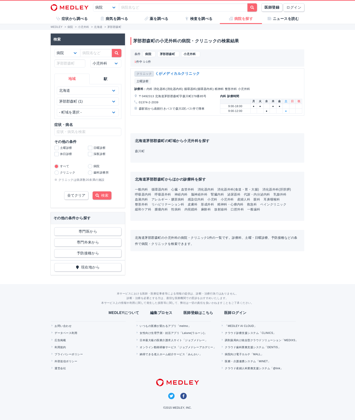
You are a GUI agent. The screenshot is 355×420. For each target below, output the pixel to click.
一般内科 (141, 189)
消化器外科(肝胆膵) (276, 189)
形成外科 (207, 204)
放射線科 (220, 209)
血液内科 (141, 199)
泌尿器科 (233, 194)
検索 (102, 195)
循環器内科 (159, 189)
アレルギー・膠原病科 (167, 199)
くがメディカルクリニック (177, 73)
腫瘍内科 (161, 209)
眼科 (257, 199)
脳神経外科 (199, 194)
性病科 (176, 209)
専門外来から (88, 242)
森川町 (140, 151)
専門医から (88, 231)
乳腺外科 (280, 194)
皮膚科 (192, 204)
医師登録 (271, 7)
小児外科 (227, 199)
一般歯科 (253, 209)
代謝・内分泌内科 (257, 194)
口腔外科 (237, 209)
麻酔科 (206, 209)
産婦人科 (243, 199)
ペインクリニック (273, 204)
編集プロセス (161, 313)
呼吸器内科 (143, 194)
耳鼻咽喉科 (272, 199)
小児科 (212, 199)
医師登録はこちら (198, 313)
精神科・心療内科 (230, 204)
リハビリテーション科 (167, 204)
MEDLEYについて (123, 313)
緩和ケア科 (143, 209)
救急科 (252, 204)
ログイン (293, 7)
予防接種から (88, 253)
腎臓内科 (217, 194)
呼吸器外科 (163, 194)
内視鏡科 (191, 209)
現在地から (88, 267)
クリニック (144, 73)
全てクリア (76, 195)
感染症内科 (196, 199)
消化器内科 (206, 189)
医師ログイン (235, 313)
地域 (72, 79)
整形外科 (141, 204)
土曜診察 (143, 81)
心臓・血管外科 (182, 189)
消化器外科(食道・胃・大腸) (238, 189)
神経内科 (181, 194)
